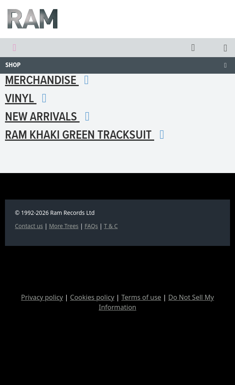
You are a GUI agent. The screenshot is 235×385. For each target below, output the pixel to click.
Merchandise (49, 81)
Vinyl (28, 99)
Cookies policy (92, 297)
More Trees (63, 226)
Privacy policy (42, 297)
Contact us (29, 226)
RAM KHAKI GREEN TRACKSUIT (87, 136)
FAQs (91, 226)
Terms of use (141, 297)
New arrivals (50, 117)
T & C (111, 226)
